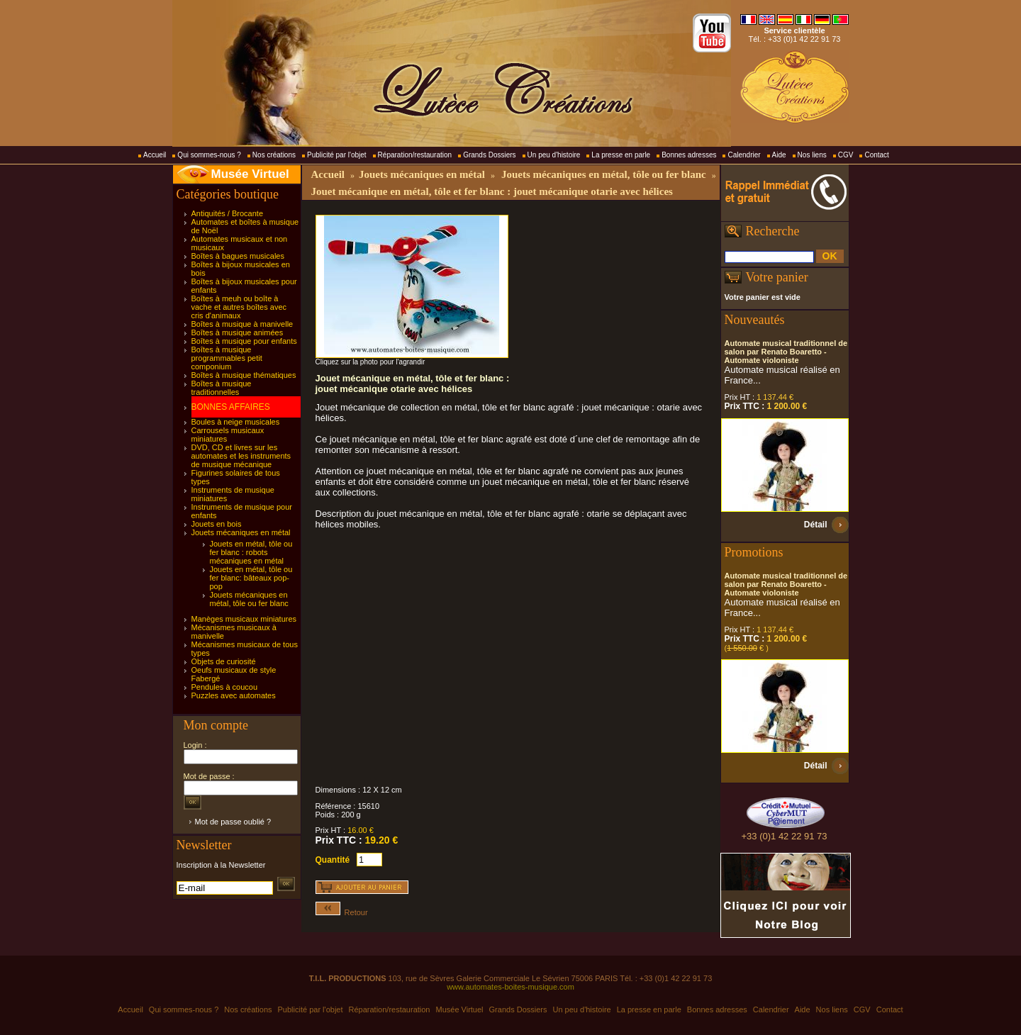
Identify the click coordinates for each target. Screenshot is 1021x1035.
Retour (342, 912)
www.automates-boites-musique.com (510, 987)
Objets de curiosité (223, 661)
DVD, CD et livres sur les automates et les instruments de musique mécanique (241, 456)
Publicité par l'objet (337, 155)
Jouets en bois (216, 524)
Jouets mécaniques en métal (241, 532)
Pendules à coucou (224, 687)
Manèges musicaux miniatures (244, 619)
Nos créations (274, 155)
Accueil (154, 155)
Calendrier (743, 155)
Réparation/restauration (415, 155)
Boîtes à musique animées (237, 332)
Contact (876, 155)
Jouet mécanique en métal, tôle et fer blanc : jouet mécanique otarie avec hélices (492, 191)
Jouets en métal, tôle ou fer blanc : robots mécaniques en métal (251, 552)
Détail (815, 525)
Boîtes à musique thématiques (243, 375)
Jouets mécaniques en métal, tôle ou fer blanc (249, 599)
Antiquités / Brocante (227, 213)
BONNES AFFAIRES (230, 407)
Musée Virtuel (250, 174)
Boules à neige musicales (235, 422)
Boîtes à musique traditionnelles (221, 387)
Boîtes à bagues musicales (237, 256)
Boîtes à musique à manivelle (242, 324)
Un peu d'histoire (554, 155)
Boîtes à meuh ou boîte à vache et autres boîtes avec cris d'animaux (239, 307)
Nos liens (812, 155)
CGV (846, 155)
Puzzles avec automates (233, 695)
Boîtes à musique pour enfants (244, 341)
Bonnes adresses (689, 155)
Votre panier (777, 277)
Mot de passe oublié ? (233, 821)
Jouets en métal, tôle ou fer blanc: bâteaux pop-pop (251, 578)
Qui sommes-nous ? (208, 155)
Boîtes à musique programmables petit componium (226, 358)
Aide (779, 155)
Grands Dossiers (489, 155)
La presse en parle (620, 155)
